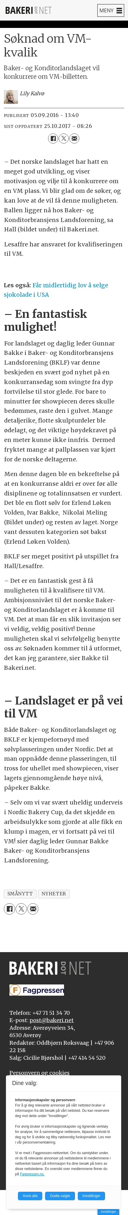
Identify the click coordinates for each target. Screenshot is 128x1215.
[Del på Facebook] (53, 138)
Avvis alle (30, 1196)
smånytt (20, 894)
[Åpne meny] (110, 10)
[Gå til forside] (29, 10)
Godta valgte (60, 1196)
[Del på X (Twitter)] (64, 138)
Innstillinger (108, 1211)
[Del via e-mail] (74, 138)
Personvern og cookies (39, 1072)
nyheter (54, 894)
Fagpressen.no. (32, 1174)
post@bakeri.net (51, 1020)
